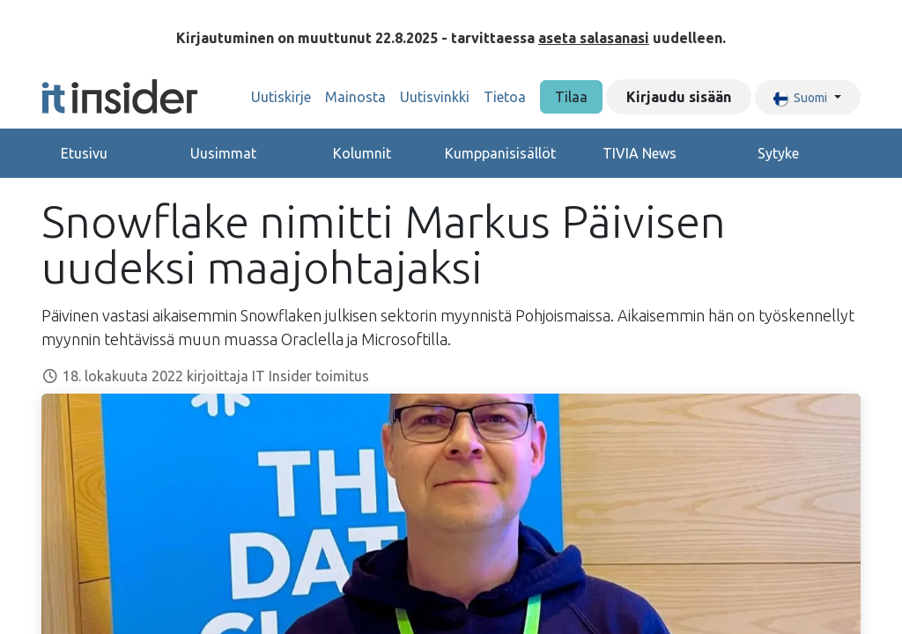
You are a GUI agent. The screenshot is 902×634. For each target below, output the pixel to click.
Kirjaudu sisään (678, 97)
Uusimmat (223, 153)
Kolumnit (362, 153)
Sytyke (778, 153)
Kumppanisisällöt (500, 153)
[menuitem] (281, 96)
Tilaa (571, 97)
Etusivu (84, 153)
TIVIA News (639, 153)
